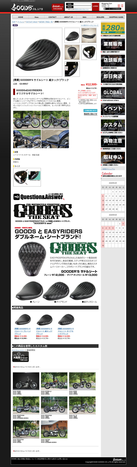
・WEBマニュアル (108, 169)
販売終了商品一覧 (46, 22)
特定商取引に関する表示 (47, 459)
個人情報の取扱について (27, 459)
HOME (13, 459)
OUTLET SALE (31, 22)
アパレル (20, 22)
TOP (13, 22)
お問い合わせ (63, 459)
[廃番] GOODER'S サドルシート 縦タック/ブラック (44, 331)
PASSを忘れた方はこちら (82, 9)
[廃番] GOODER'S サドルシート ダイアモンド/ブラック (66, 331)
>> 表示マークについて (90, 25)
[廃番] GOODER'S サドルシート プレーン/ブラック (22, 331)
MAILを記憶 (70, 9)
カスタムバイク (18, 350)
